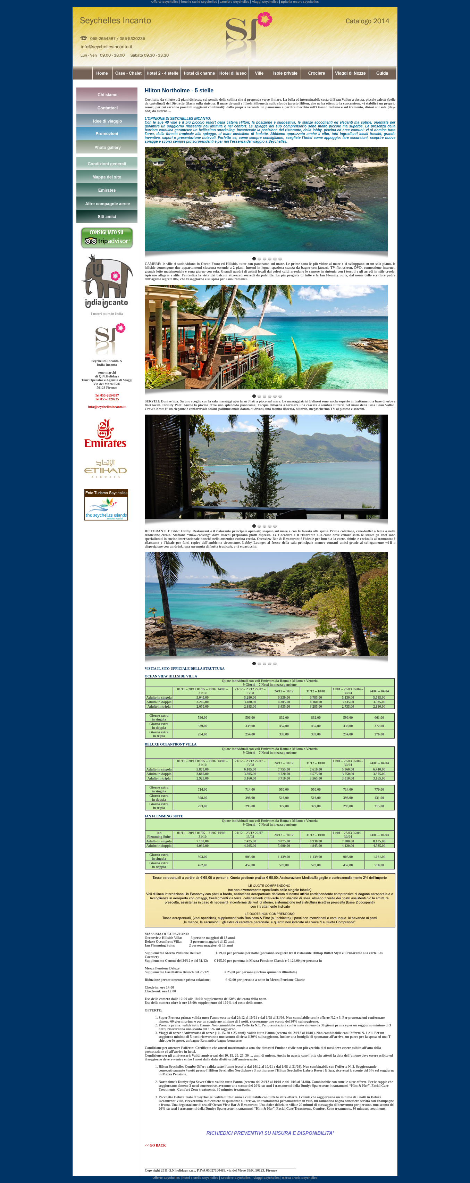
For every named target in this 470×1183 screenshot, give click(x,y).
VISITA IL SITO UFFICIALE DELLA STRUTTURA (185, 668)
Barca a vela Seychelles (300, 1178)
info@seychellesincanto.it (107, 407)
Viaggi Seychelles (265, 1)
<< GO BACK (155, 1145)
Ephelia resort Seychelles (300, 1)
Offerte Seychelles (165, 1)
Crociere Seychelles (235, 1)
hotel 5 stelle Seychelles (199, 1)
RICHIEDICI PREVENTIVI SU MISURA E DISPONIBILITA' (270, 1133)
